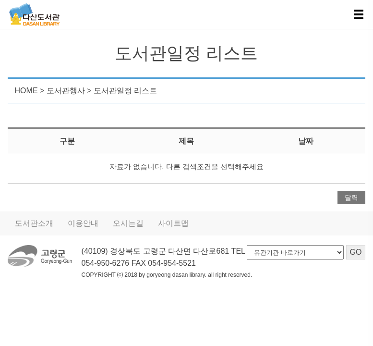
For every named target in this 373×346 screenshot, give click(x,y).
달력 (351, 197)
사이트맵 (173, 223)
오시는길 (128, 223)
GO (356, 252)
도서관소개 (34, 223)
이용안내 (83, 223)
